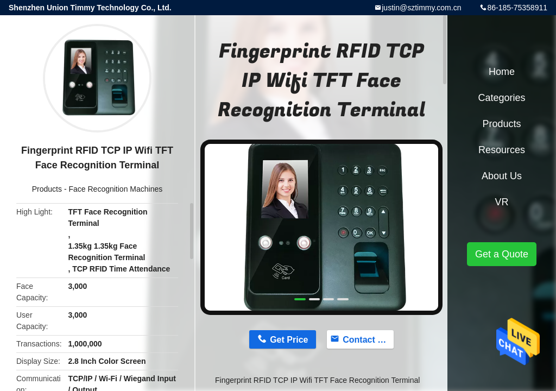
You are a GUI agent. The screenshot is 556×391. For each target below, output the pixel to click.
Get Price (289, 339)
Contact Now (368, 339)
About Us (502, 176)
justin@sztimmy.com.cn (421, 7)
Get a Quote (501, 254)
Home (502, 71)
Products (47, 189)
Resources (501, 149)
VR (501, 202)
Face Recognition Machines (115, 189)
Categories (501, 97)
